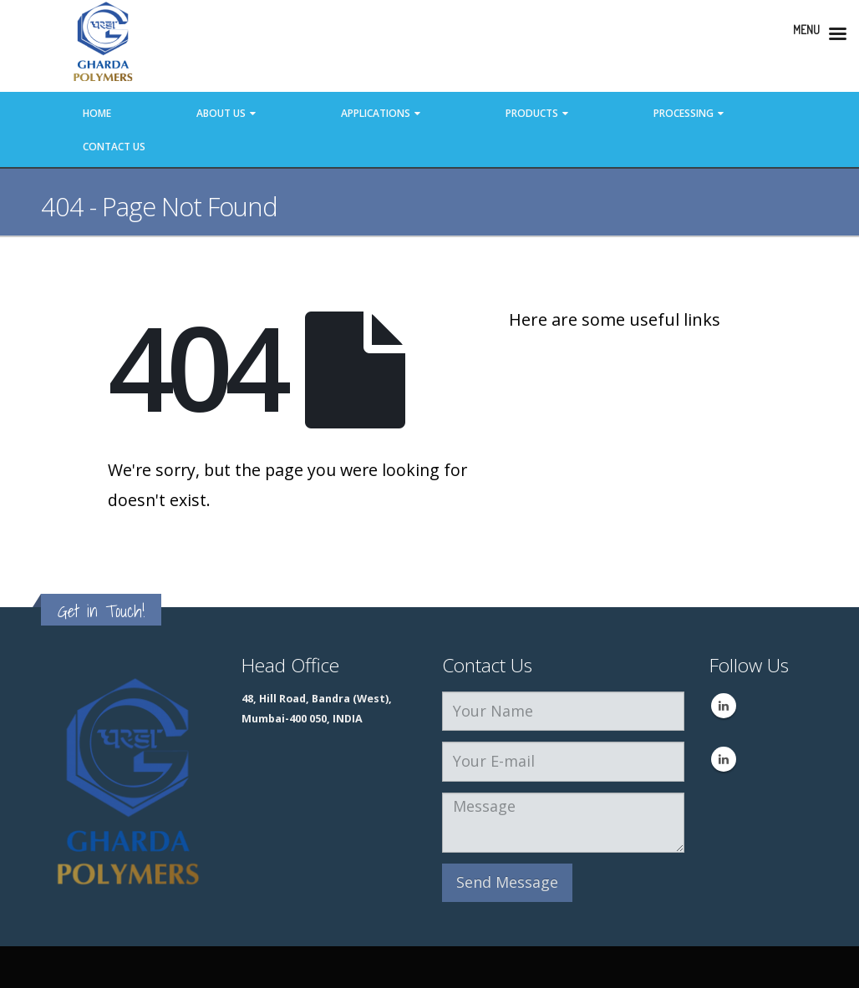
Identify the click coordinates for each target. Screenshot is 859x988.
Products (532, 113)
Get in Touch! (101, 611)
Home (97, 113)
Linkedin (723, 705)
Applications (375, 113)
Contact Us (114, 146)
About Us (221, 113)
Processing (683, 113)
